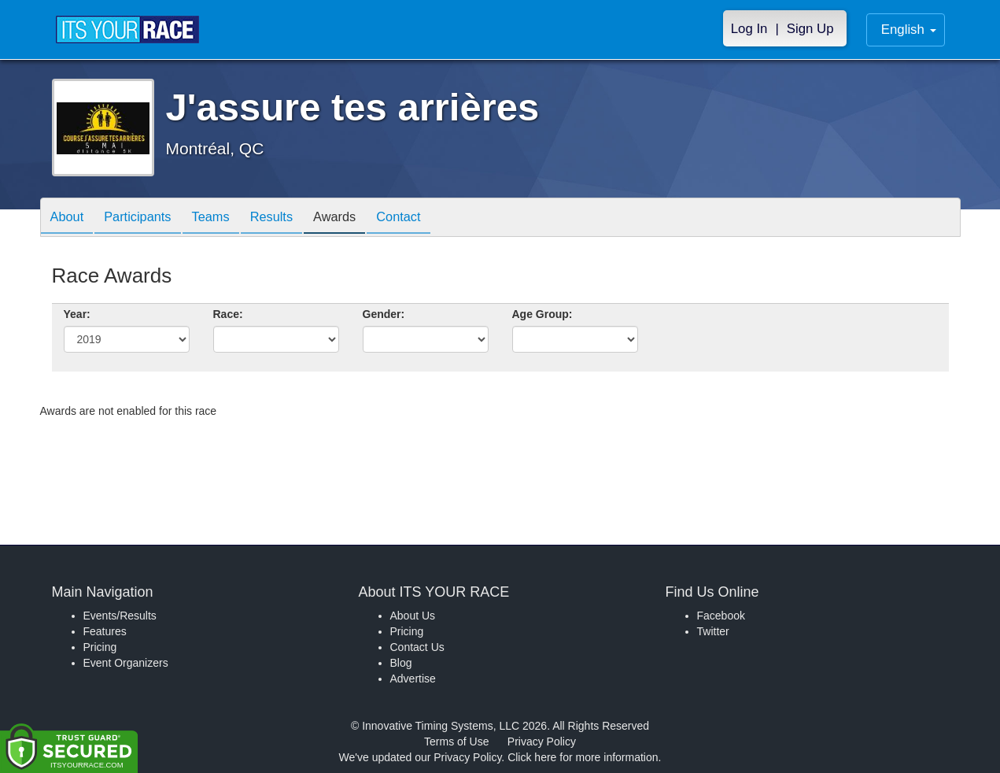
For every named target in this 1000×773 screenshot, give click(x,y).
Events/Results (120, 615)
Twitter (713, 631)
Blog (401, 662)
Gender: (384, 314)
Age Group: (542, 314)
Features (105, 631)
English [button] (908, 29)
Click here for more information (582, 757)
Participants (146, 218)
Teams (225, 218)
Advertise (413, 678)
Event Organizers (125, 662)
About (70, 218)
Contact (431, 218)
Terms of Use (456, 741)
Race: (228, 314)
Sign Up (810, 28)
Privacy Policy (541, 741)
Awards (361, 218)
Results (292, 218)
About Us (413, 615)
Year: (77, 314)
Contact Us (417, 647)
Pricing (100, 647)
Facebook (721, 615)
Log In (749, 28)
